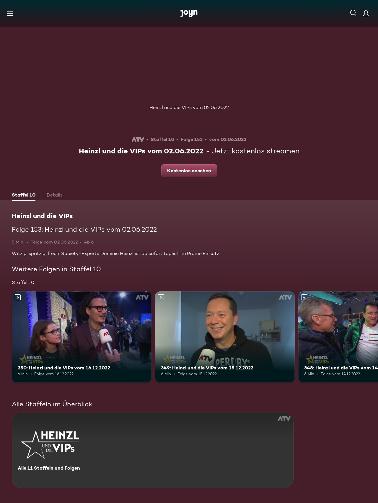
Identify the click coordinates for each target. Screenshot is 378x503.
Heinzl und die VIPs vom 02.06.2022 (189, 107)
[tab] (24, 195)
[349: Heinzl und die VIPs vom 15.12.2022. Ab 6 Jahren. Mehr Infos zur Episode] (225, 336)
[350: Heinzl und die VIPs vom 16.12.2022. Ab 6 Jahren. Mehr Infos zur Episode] (81, 336)
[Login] (366, 13)
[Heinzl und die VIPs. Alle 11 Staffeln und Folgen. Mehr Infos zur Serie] (153, 450)
